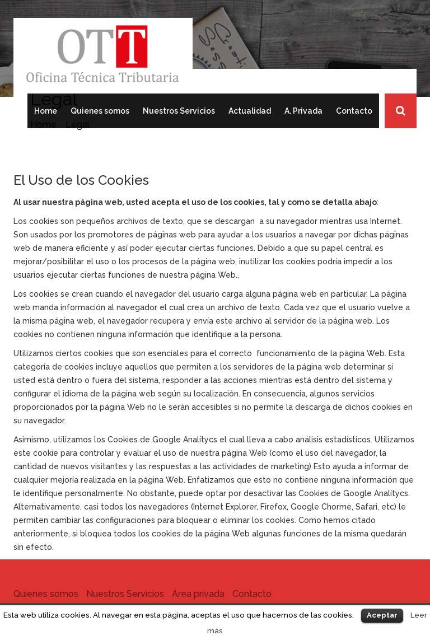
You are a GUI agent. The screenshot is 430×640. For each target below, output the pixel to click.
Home (45, 110)
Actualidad (249, 110)
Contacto (354, 110)
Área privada (198, 593)
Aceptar (382, 615)
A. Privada (303, 110)
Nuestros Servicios (179, 110)
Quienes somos (100, 110)
